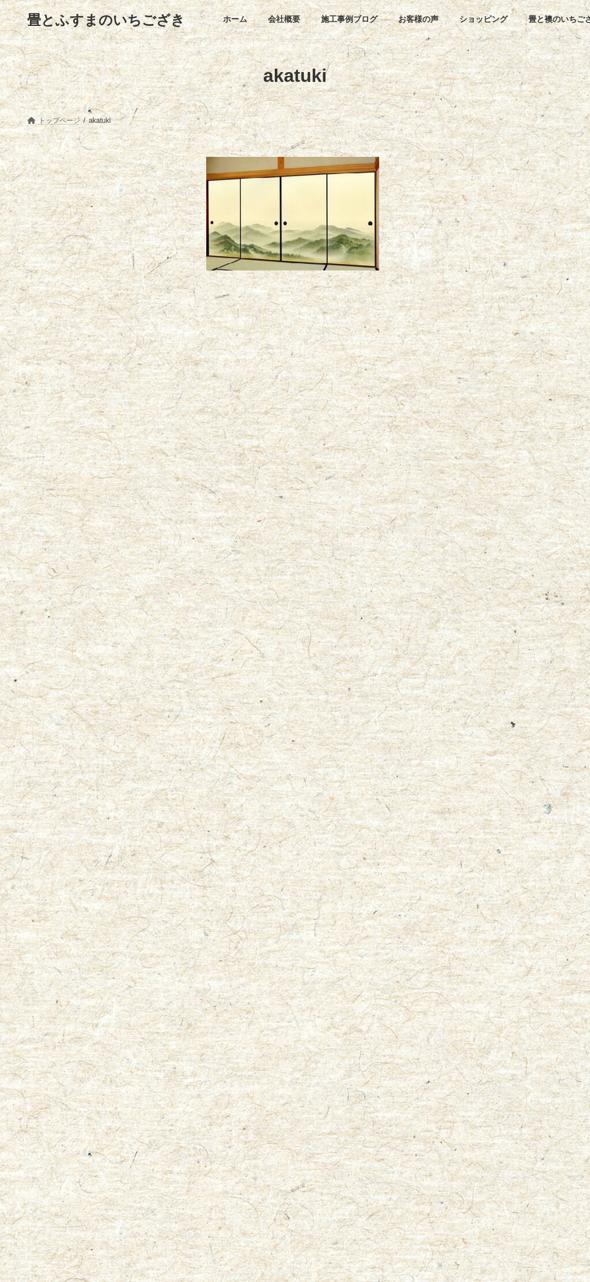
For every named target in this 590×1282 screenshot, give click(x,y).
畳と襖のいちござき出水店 (365, 1095)
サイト (220, 628)
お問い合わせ (450, 1095)
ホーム (47, 1095)
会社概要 (94, 1095)
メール (225, 568)
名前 (221, 508)
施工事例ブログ (155, 1095)
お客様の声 (219, 1095)
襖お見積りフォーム (71, 181)
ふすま (42, 164)
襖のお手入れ (59, 204)
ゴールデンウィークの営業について (92, 1242)
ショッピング (280, 1095)
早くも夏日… (58, 1166)
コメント (230, 351)
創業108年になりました (74, 1204)
